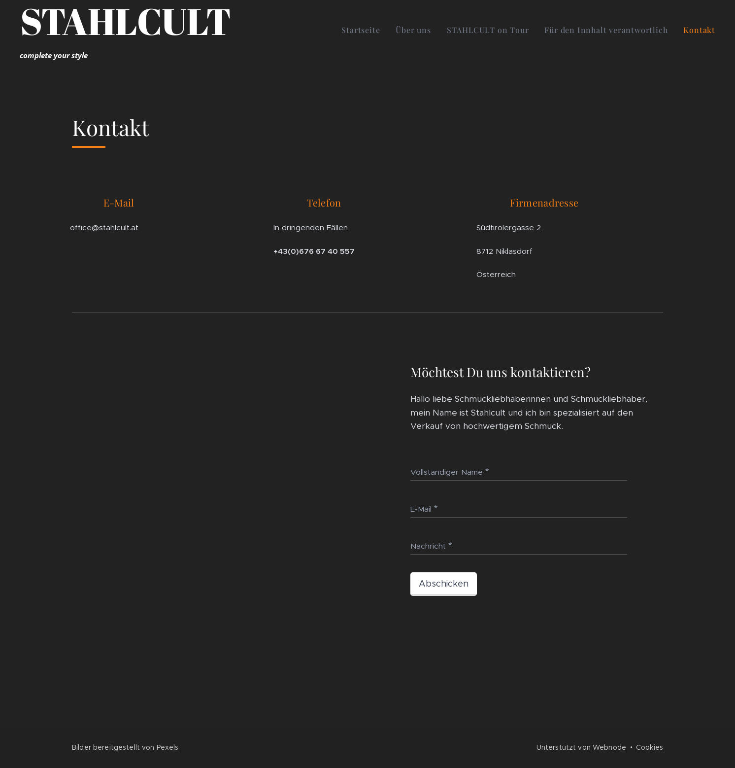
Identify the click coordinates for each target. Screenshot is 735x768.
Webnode (609, 747)
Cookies (649, 747)
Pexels (168, 747)
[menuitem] (363, 30)
